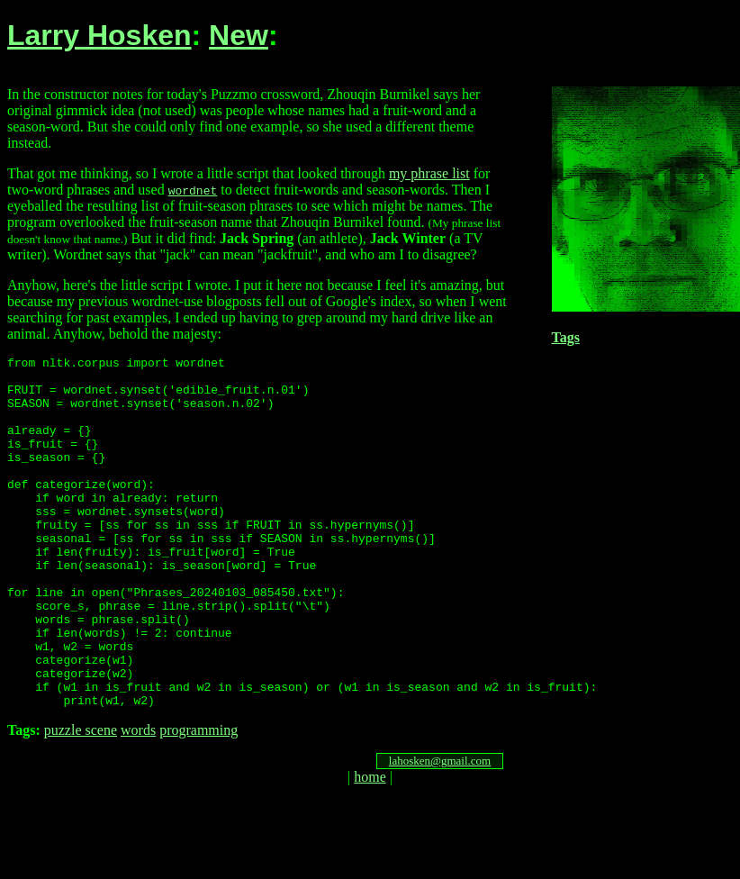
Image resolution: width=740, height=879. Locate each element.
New (238, 35)
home (370, 847)
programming (198, 800)
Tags (566, 337)
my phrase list (429, 173)
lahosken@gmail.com (440, 831)
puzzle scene (80, 800)
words (138, 800)
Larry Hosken (99, 35)
